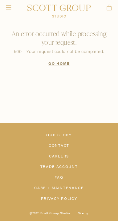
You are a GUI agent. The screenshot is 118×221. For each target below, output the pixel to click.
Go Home (59, 63)
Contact (59, 145)
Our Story (58, 135)
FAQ (59, 177)
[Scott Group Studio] (59, 11)
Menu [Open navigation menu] (8, 7)
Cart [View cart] (109, 7)
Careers (59, 156)
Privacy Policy (59, 198)
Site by (83, 213)
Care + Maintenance (58, 187)
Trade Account (59, 166)
